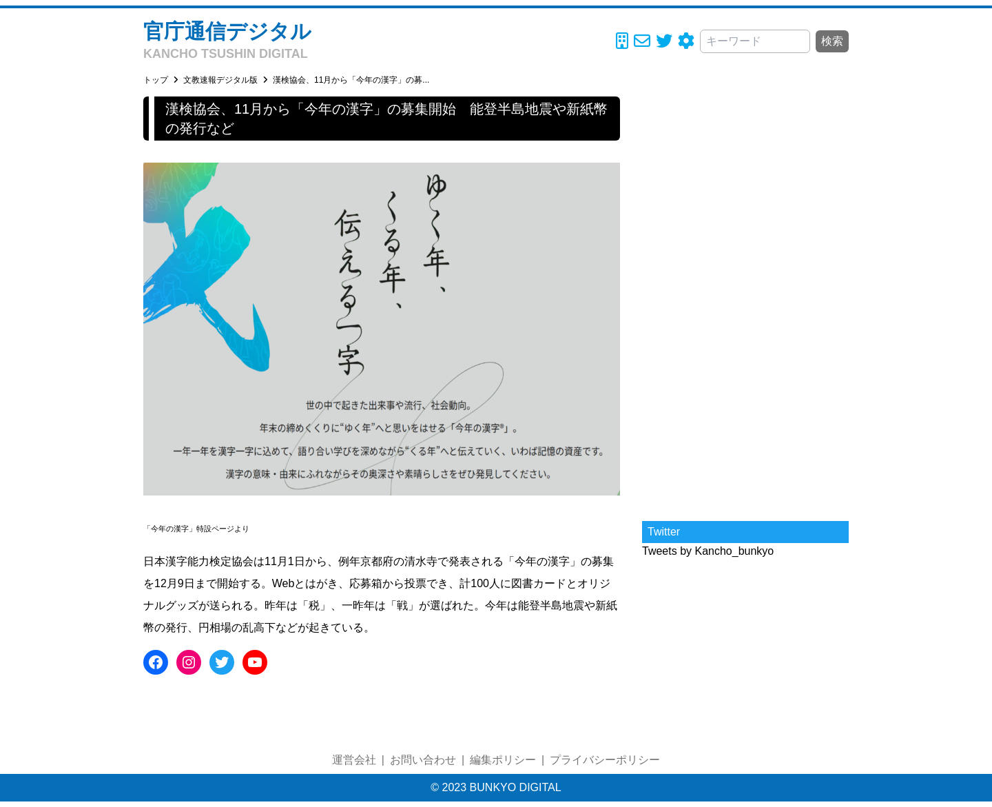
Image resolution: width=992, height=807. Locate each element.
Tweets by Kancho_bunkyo (708, 551)
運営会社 (354, 760)
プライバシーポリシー (605, 760)
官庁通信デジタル (227, 31)
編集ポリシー (503, 760)
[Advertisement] (745, 303)
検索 (832, 41)
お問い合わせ (423, 760)
